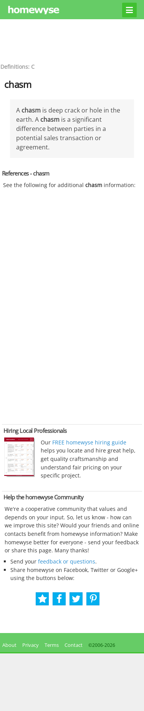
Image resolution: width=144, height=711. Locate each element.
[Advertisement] (72, 40)
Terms (52, 644)
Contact (74, 644)
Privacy (30, 644)
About (8, 644)
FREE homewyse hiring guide (88, 442)
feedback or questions (66, 561)
